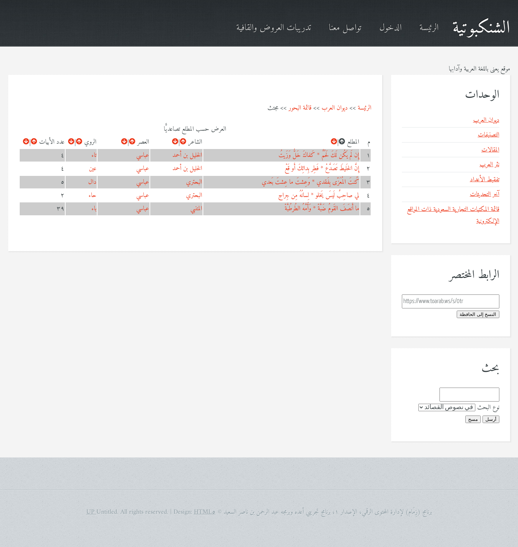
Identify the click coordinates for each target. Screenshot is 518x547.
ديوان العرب (335, 108)
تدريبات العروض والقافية (273, 28)
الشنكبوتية (481, 28)
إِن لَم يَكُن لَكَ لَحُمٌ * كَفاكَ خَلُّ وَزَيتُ (319, 155)
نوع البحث (488, 407)
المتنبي (196, 208)
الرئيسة (428, 28)
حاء (92, 195)
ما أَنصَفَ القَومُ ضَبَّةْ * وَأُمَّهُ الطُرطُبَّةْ (322, 208)
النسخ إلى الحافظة (478, 314)
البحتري (194, 182)
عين (92, 168)
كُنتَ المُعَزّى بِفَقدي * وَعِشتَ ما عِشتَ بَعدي (310, 182)
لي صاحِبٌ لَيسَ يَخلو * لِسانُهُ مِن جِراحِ (318, 195)
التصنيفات (488, 134)
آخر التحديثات (484, 194)
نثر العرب (489, 164)
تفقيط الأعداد (484, 179)
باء (93, 208)
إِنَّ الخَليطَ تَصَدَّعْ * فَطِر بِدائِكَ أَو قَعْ (322, 168)
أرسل (490, 419)
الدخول (390, 28)
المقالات (490, 149)
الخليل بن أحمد (187, 155)
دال (92, 182)
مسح (473, 419)
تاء (93, 155)
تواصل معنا (345, 28)
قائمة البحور (300, 108)
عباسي (142, 155)
